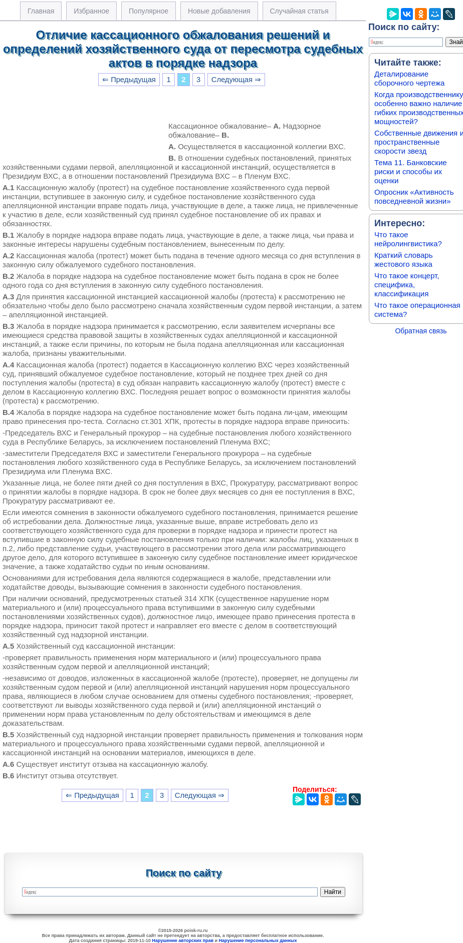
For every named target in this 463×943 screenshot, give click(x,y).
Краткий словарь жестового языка (403, 259)
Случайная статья (299, 11)
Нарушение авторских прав (182, 940)
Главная (41, 11)
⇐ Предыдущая (129, 80)
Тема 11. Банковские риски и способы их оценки (410, 171)
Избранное (91, 11)
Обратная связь (420, 331)
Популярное (148, 11)
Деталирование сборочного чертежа (409, 78)
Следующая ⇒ (236, 80)
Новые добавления (219, 11)
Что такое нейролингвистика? (408, 239)
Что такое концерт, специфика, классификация (406, 284)
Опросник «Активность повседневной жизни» (413, 196)
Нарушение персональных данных (258, 940)
